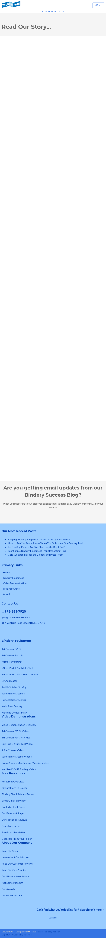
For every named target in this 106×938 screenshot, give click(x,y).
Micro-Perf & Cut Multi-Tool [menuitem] (53, 667)
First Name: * (10, 334)
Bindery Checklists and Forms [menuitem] (53, 793)
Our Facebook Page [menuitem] (53, 812)
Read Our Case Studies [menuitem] (53, 868)
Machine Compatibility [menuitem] (53, 711)
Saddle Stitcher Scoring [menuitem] (53, 686)
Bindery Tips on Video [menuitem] (53, 799)
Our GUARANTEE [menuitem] (53, 894)
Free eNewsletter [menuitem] (53, 824)
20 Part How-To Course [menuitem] (53, 786)
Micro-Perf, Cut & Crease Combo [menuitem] (53, 673)
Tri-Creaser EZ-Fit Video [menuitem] (53, 730)
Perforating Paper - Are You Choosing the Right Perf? (36, 546)
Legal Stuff (6, 935)
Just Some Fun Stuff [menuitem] (53, 881)
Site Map (28, 935)
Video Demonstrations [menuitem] (15, 583)
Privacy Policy (17, 935)
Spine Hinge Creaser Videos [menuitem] (53, 755)
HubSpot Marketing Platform (48, 932)
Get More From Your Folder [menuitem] (53, 837)
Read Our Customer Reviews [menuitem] (53, 862)
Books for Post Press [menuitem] (53, 805)
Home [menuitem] (6, 572)
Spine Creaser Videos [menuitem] (53, 749)
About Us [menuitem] (7, 593)
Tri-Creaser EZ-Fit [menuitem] (53, 647)
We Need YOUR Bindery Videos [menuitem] (53, 768)
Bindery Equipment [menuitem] (13, 577)
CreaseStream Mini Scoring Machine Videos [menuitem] (53, 761)
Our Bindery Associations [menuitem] (53, 875)
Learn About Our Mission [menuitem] (53, 856)
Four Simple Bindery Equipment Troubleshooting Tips (37, 550)
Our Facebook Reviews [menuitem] (53, 818)
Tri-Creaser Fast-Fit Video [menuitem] (53, 736)
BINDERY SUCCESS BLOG (53, 11)
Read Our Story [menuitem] (53, 849)
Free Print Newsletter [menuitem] (53, 831)
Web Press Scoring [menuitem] (53, 705)
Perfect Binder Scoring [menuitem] (53, 698)
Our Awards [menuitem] (53, 887)
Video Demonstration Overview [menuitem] (53, 723)
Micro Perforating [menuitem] (53, 660)
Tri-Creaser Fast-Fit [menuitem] (53, 654)
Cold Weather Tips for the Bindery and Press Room (35, 554)
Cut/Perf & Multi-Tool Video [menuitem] (53, 742)
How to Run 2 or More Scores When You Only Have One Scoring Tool (45, 543)
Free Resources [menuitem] (11, 588)
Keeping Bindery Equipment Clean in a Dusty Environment (39, 539)
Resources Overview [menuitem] (53, 780)
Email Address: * (12, 344)
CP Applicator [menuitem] (53, 679)
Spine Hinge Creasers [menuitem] (53, 692)
